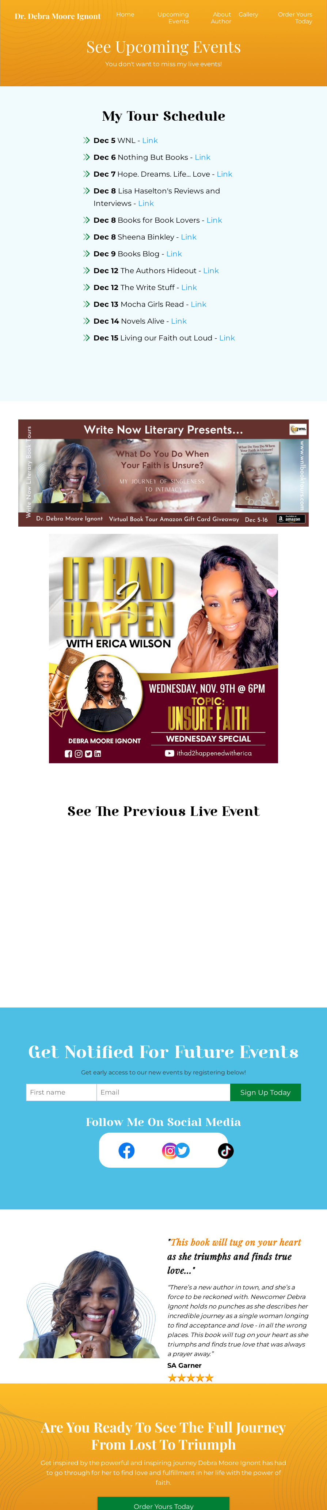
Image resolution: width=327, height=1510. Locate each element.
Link (150, 140)
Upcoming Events (173, 18)
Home (125, 14)
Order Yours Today (295, 18)
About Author (221, 18)
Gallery (248, 14)
